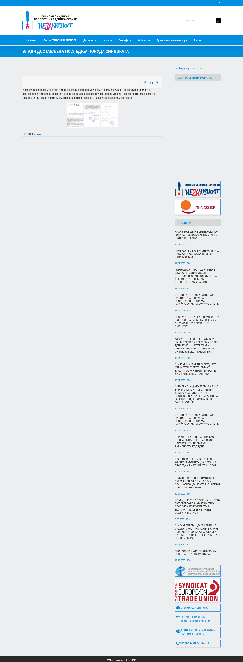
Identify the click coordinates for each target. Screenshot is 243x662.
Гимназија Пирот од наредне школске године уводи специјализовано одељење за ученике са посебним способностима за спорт (196, 263)
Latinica (198, 68)
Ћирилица (182, 68)
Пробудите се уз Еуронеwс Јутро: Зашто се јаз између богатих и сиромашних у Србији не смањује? (197, 309)
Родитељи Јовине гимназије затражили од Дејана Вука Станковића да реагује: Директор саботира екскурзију (197, 470)
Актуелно (37, 134)
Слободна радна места (193, 595)
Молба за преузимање (192, 630)
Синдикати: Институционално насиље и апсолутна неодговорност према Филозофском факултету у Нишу (197, 286)
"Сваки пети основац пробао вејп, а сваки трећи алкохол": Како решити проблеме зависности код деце (195, 429)
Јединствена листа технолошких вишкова (193, 606)
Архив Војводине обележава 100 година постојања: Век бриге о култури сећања (196, 222)
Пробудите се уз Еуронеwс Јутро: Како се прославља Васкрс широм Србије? (197, 241)
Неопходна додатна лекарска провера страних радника (195, 539)
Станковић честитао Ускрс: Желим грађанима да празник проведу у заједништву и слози (196, 449)
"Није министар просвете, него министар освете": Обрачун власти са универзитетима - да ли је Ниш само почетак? (196, 356)
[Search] (218, 20)
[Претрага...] (200, 20)
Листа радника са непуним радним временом (196, 619)
